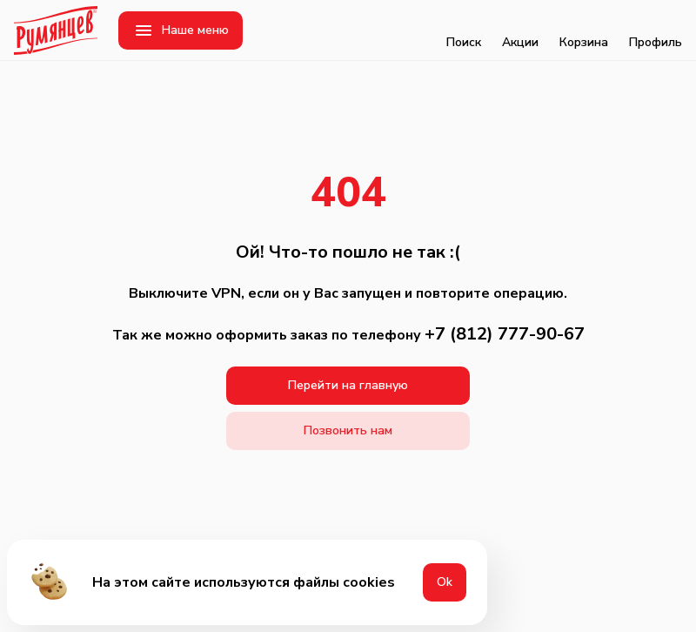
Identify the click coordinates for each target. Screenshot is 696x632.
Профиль (655, 30)
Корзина (583, 30)
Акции (520, 30)
